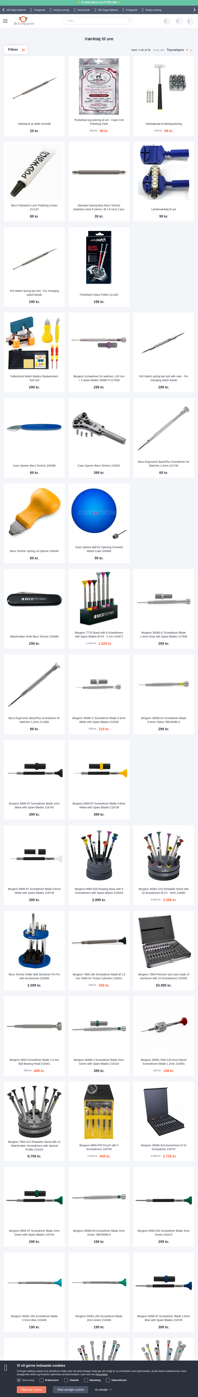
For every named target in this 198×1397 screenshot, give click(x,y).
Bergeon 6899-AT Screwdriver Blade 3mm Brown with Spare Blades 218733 (172, 1275)
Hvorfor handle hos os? (64, 1368)
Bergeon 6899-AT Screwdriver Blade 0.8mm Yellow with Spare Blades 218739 (125, 691)
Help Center (19, 1357)
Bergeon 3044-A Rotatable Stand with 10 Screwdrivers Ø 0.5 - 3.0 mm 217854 (172, 1202)
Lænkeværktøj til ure (172, 184)
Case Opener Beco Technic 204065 (78, 401)
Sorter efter (159, 50)
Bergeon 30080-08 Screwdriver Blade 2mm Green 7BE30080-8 (125, 1056)
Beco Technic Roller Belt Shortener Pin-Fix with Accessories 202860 (78, 837)
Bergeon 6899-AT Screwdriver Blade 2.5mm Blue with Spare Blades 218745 (172, 1129)
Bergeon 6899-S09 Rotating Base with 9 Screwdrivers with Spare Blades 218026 (125, 764)
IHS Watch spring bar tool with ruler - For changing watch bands (172, 327)
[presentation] (4, 10)
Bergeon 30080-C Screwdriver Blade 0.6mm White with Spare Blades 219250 (125, 619)
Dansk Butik (83, 10)
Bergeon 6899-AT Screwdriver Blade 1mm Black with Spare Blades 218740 (78, 691)
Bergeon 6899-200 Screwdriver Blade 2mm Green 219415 (172, 1056)
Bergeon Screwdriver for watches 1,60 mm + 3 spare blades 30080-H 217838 (125, 327)
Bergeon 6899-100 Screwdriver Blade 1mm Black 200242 (78, 1202)
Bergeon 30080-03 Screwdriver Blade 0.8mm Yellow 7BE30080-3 (172, 619)
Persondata (134, 1368)
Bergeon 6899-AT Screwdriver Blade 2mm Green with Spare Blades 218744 (78, 1056)
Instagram (180, 1357)
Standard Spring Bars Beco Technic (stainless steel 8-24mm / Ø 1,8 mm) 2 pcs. (125, 181)
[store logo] (24, 20)
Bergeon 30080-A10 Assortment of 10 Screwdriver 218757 (172, 983)
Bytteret (16, 10)
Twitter (178, 1370)
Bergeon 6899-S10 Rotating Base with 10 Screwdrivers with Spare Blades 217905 (78, 1275)
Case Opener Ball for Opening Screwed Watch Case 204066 (125, 474)
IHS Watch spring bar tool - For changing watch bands (78, 255)
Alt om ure (56, 1374)
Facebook (180, 1363)
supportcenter (121, 1334)
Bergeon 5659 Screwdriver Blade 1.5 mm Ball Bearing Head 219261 (78, 910)
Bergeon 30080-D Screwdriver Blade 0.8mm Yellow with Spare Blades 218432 (125, 1275)
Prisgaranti (39, 10)
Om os (54, 1357)
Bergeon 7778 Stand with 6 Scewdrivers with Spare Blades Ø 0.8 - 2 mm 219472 (125, 545)
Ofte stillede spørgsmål (26, 1368)
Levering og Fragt (60, 1362)
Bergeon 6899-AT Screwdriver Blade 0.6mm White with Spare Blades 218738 (78, 764)
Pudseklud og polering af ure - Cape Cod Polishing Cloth (125, 109)
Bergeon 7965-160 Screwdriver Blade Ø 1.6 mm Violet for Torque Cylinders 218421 (125, 838)
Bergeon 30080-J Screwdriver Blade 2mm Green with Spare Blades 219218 (125, 910)
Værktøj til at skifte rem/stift (78, 111)
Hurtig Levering (61, 10)
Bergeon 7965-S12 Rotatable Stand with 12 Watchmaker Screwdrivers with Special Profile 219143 (78, 984)
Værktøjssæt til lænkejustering (172, 111)
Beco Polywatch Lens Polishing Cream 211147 (78, 182)
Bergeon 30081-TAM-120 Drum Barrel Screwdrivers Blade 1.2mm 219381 (172, 910)
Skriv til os (18, 1362)
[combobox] (97, 20)
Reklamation (135, 1362)
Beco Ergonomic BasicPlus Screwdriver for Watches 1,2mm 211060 (78, 619)
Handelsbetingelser (139, 1374)
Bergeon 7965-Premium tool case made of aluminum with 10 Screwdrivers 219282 (172, 837)
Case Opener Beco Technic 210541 (125, 401)
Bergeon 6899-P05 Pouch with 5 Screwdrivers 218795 (125, 985)
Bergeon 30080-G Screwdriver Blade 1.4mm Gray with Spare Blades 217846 (172, 546)
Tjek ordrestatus (21, 1374)
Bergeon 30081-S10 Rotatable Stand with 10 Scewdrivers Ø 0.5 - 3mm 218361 (172, 765)
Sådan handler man (139, 1357)
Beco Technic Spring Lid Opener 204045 (78, 474)
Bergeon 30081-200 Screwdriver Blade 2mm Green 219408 (125, 1129)
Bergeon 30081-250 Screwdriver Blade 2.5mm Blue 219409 (78, 1129)
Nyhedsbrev (19, 1380)
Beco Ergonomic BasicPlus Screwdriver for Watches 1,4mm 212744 (172, 399)
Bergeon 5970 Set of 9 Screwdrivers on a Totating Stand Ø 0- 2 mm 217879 (125, 1202)
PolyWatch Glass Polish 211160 (125, 255)
